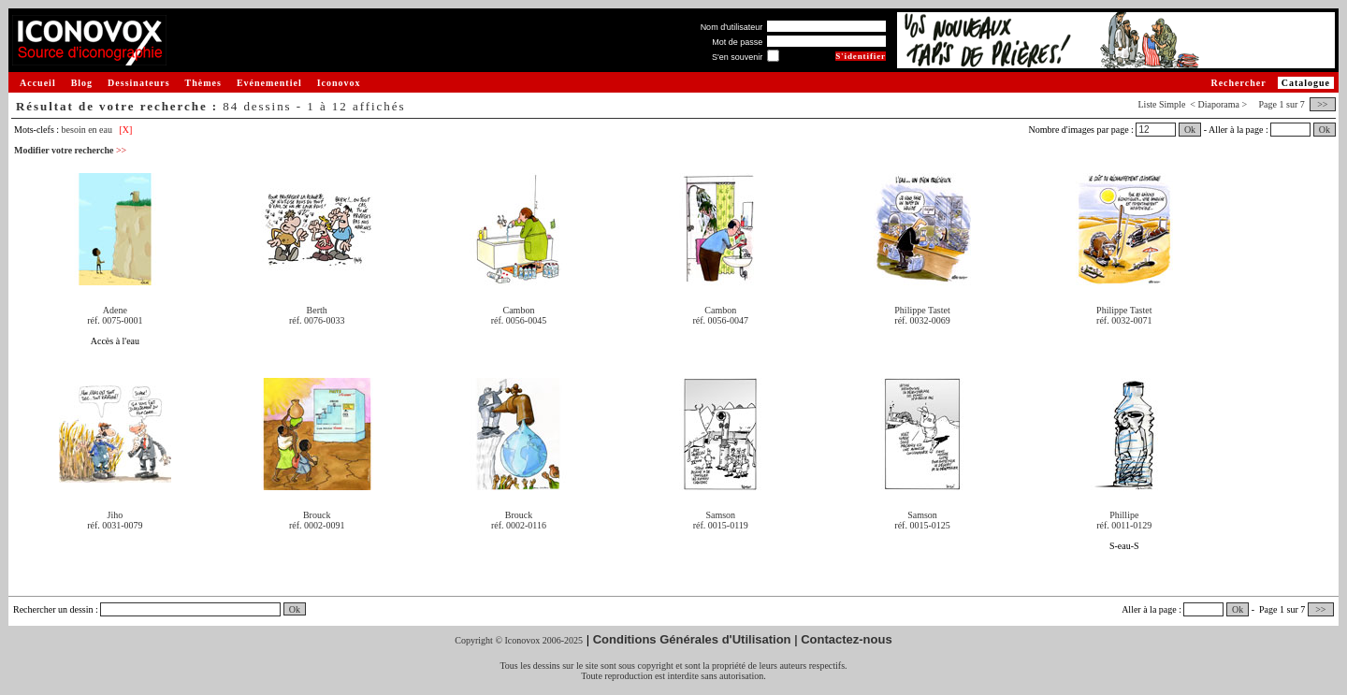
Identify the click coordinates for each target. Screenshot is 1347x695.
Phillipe (1123, 515)
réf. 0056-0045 (518, 320)
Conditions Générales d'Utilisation (692, 639)
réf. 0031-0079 (114, 525)
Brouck (316, 515)
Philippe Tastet (921, 310)
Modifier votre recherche (70, 150)
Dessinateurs (138, 83)
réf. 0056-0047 (720, 320)
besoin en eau (87, 129)
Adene (115, 310)
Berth (317, 310)
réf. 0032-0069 (921, 320)
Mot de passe (737, 42)
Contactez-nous (846, 639)
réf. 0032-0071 (1123, 320)
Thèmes (203, 83)
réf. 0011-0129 (1123, 525)
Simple (1172, 104)
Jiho (115, 515)
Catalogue (1306, 83)
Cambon (519, 310)
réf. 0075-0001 (114, 320)
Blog (82, 83)
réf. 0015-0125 (921, 525)
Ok (1189, 129)
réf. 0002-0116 (518, 525)
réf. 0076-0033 (316, 320)
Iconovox (339, 83)
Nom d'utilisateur (732, 27)
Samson (720, 515)
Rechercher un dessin (53, 609)
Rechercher (1238, 83)
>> (1322, 104)
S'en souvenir (737, 57)
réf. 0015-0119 (720, 525)
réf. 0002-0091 (316, 525)
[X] (125, 129)
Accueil (38, 83)
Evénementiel (269, 83)
